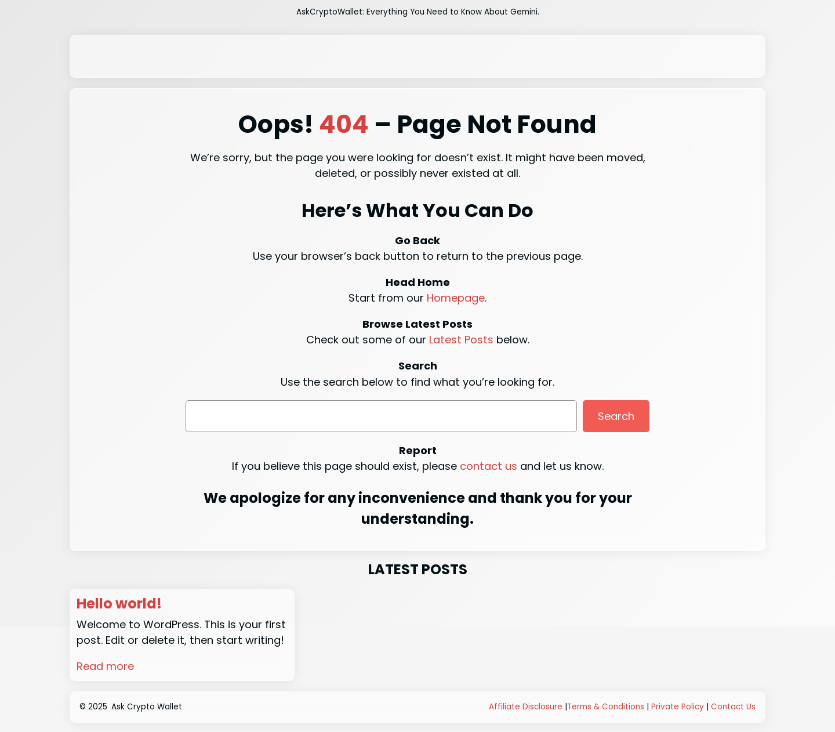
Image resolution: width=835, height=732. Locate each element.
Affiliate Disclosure (525, 706)
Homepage (456, 298)
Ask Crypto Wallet (146, 706)
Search (616, 416)
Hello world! (119, 604)
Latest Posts (461, 339)
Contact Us (733, 706)
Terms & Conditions (605, 706)
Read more (105, 666)
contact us (488, 466)
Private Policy (677, 706)
